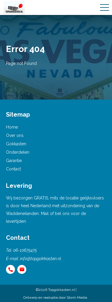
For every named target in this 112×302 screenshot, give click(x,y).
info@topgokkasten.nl (40, 258)
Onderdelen (17, 152)
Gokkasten (16, 143)
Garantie (14, 160)
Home (12, 127)
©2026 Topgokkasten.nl (55, 290)
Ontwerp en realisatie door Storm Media (55, 297)
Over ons (15, 135)
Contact (13, 169)
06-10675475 (25, 250)
